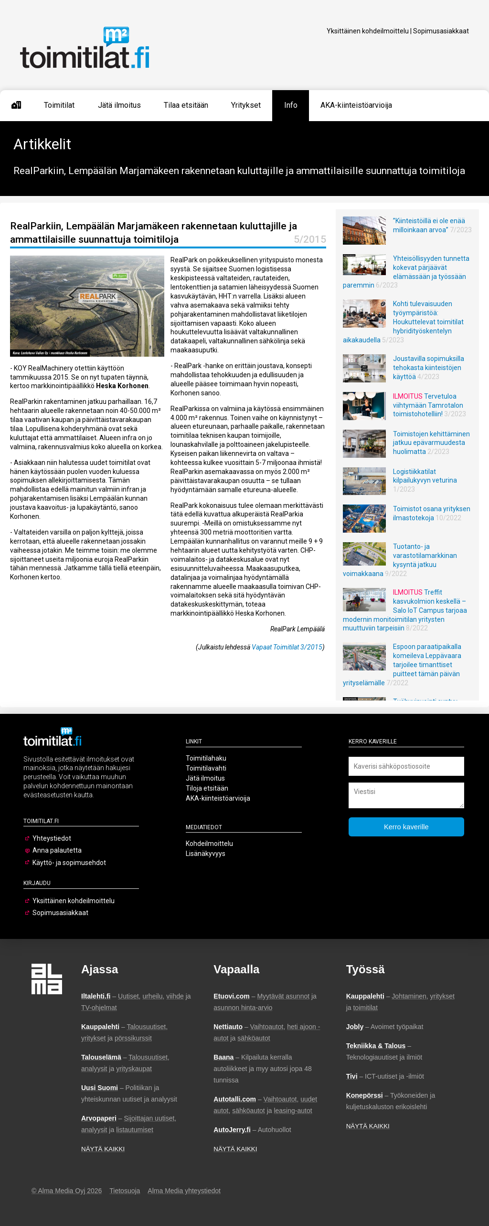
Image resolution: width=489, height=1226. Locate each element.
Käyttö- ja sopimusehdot (69, 862)
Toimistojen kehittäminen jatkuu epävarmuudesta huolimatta (431, 443)
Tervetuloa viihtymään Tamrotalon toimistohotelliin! (428, 405)
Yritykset (246, 105)
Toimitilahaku (206, 758)
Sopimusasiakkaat (441, 31)
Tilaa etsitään (186, 105)
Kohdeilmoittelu (209, 843)
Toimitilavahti (206, 768)
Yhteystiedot (51, 838)
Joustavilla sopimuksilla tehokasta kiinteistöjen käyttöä (428, 368)
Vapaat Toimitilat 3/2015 (287, 647)
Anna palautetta (57, 850)
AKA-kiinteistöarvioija (356, 105)
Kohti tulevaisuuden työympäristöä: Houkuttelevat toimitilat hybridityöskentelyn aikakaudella (403, 322)
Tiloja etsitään (207, 788)
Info (291, 105)
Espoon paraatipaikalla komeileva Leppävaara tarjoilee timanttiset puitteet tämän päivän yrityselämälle (402, 665)
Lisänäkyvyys (205, 853)
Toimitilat (59, 105)
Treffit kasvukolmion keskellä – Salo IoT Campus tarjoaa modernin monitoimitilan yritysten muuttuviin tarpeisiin (405, 610)
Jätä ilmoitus (119, 105)
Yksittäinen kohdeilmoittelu (368, 31)
